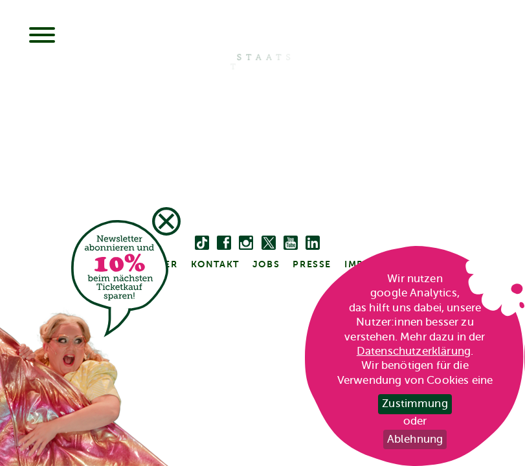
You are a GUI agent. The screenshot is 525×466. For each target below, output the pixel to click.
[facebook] (224, 243)
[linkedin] (313, 243)
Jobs (266, 264)
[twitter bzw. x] (269, 243)
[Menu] (42, 36)
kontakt (215, 264)
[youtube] (291, 243)
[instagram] (246, 243)
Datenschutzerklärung (414, 351)
